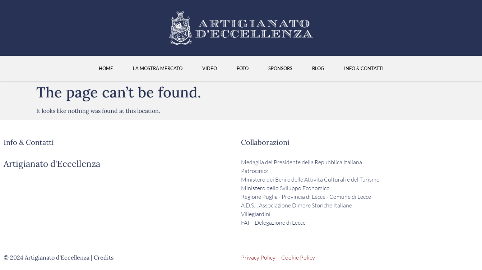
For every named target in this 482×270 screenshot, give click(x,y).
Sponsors (280, 68)
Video (209, 68)
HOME (106, 68)
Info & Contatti (364, 68)
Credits (103, 257)
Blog (318, 68)
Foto (243, 68)
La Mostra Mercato (157, 68)
